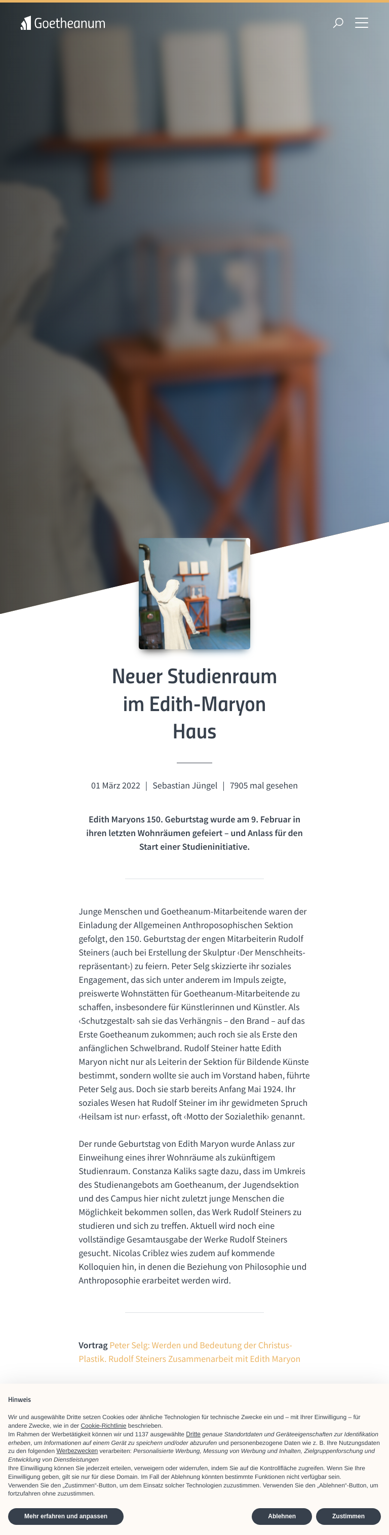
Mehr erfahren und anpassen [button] (65, 1516)
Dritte (193, 1434)
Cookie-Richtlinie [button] (103, 1425)
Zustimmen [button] (348, 1516)
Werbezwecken (77, 1451)
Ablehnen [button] (282, 1516)
